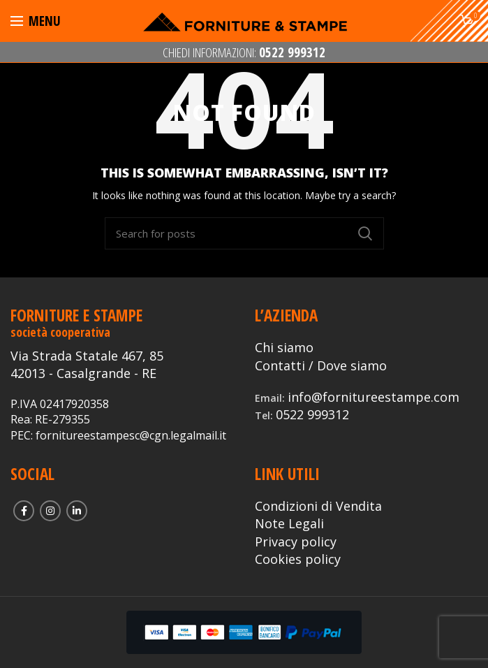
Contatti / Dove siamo (321, 365)
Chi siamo (284, 347)
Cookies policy (298, 559)
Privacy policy (296, 541)
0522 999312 (312, 414)
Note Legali (289, 523)
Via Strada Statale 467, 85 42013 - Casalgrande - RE (86, 364)
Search (365, 233)
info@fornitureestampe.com (373, 397)
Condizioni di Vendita (318, 506)
